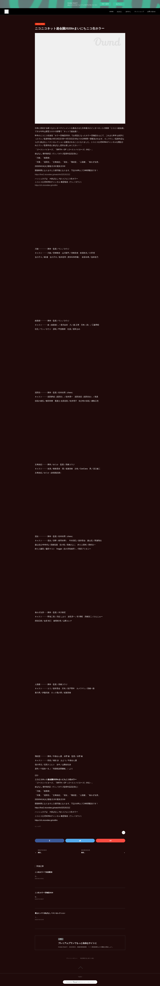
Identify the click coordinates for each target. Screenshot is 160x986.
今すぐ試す (105, 4)
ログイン (119, 4)
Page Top (80, 967)
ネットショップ (139, 11)
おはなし (119, 11)
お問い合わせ (151, 11)
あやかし (128, 11)
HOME (111, 11)
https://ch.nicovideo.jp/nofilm (46, 185)
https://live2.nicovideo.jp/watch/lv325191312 (52, 174)
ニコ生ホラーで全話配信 (43, 872)
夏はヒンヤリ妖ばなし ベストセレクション (50, 913)
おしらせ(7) (38, 826)
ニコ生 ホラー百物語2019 (44, 893)
